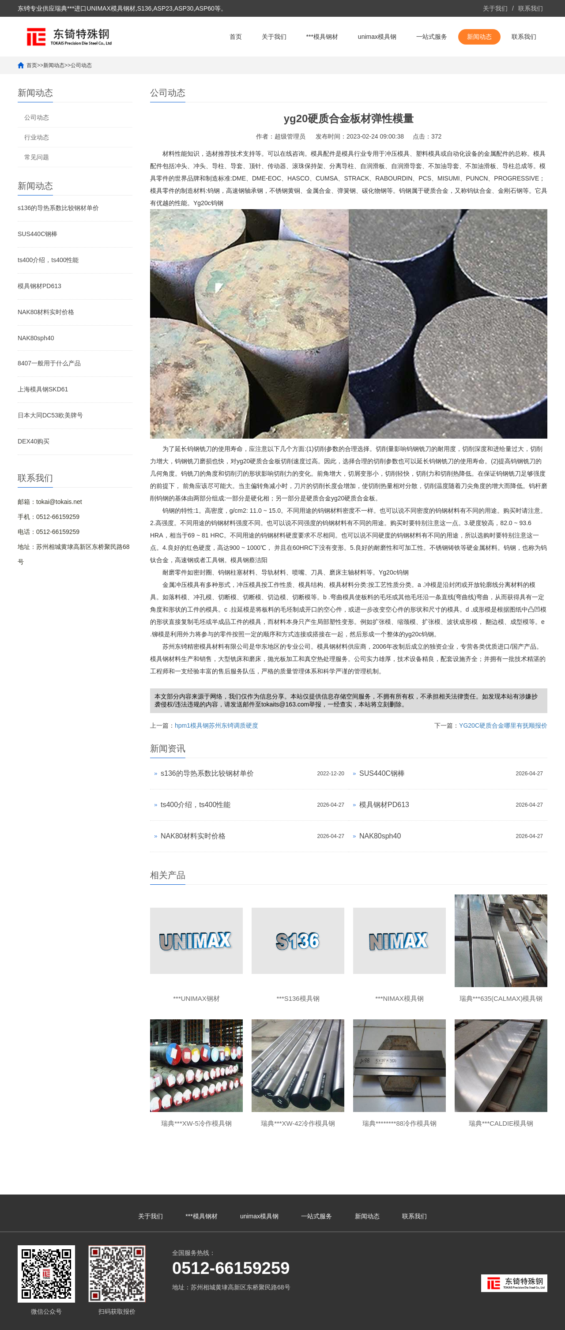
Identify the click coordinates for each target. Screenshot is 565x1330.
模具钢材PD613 (39, 285)
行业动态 (36, 137)
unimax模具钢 (377, 36)
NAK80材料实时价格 (46, 312)
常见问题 (36, 157)
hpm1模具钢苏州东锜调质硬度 (216, 725)
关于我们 (495, 8)
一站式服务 (431, 36)
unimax (439, 1318)
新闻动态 (479, 36)
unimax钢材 (493, 1318)
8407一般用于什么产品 (49, 363)
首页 (236, 36)
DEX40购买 (33, 441)
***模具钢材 (322, 36)
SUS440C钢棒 (37, 233)
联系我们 (530, 8)
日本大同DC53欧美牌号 (50, 415)
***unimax (462, 1318)
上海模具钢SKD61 (43, 389)
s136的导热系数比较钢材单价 (58, 207)
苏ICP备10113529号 (251, 1318)
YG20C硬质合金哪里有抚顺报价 (503, 725)
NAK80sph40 (36, 338)
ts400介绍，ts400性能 (48, 259)
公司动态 (81, 65)
